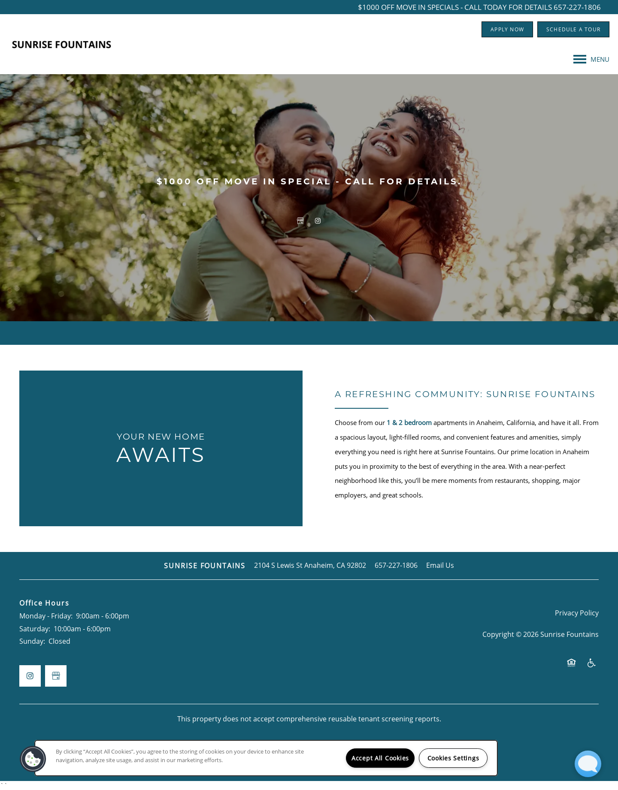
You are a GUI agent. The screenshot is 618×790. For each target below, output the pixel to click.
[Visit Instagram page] (317, 220)
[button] (507, 29)
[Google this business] (300, 220)
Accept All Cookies (380, 758)
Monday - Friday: (46, 616)
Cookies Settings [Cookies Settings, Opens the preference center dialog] (453, 758)
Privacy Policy (577, 613)
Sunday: (32, 641)
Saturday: (34, 628)
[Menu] (591, 59)
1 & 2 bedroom (409, 422)
